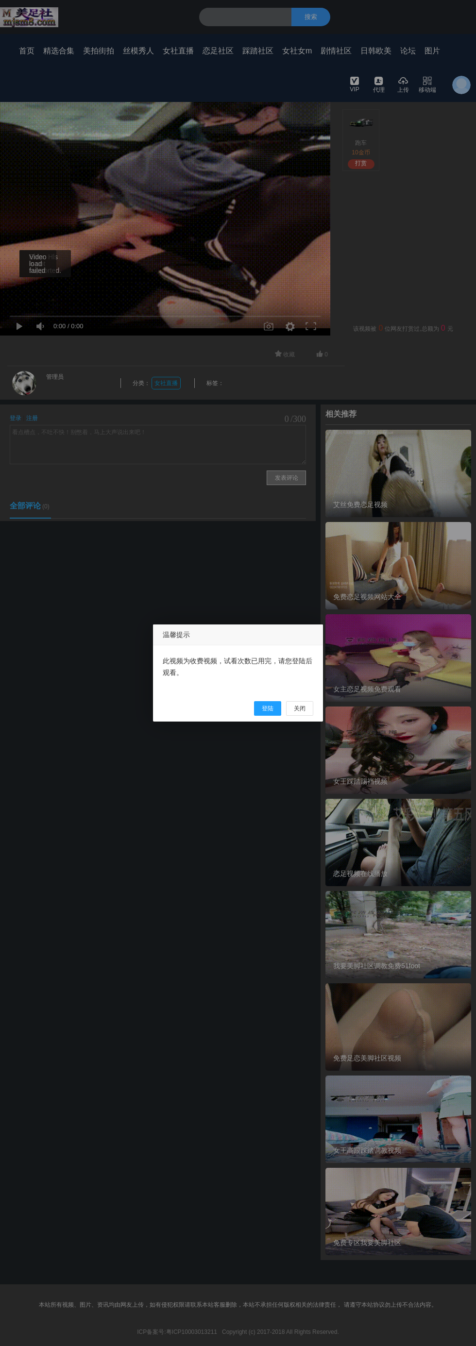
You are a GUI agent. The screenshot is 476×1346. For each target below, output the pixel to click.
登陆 (267, 708)
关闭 (300, 708)
